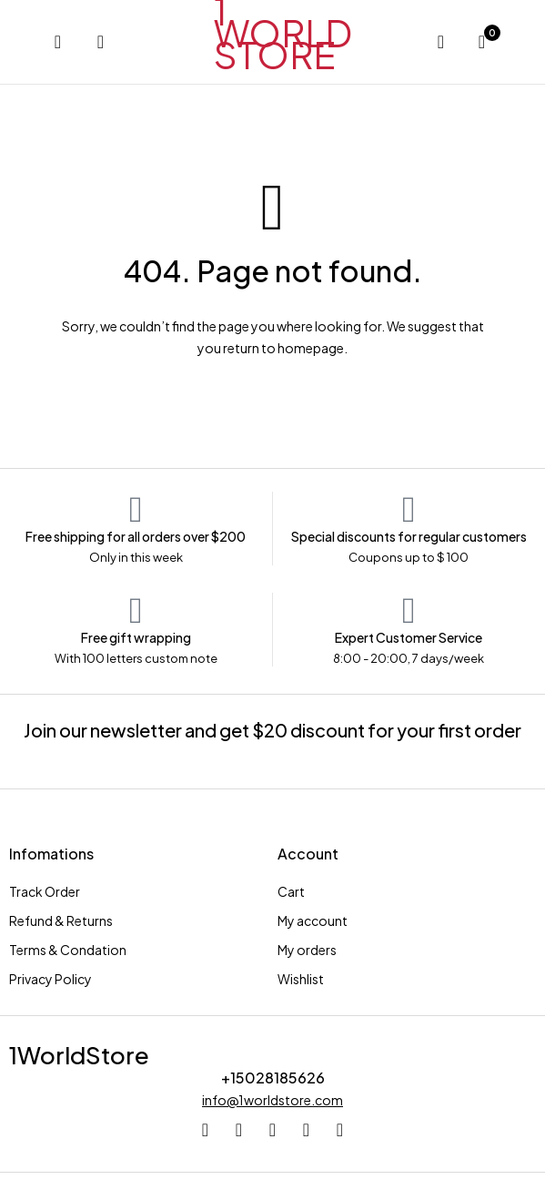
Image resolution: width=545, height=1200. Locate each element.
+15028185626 (273, 1077)
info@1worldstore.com (272, 1100)
